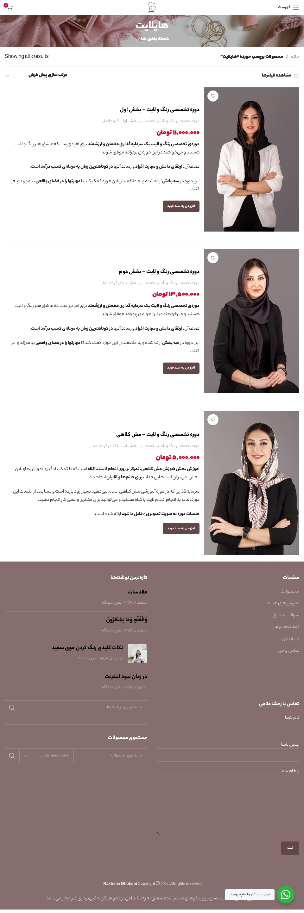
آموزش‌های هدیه (283, 607)
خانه (295, 57)
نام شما (228, 727)
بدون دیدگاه (112, 606)
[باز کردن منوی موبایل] (288, 7)
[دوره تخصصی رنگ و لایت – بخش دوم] (251, 323)
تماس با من (288, 654)
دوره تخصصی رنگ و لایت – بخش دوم (159, 273)
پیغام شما (228, 792)
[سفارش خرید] (36, 76)
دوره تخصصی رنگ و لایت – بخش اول (160, 110)
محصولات (290, 595)
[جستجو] (76, 711)
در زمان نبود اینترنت (126, 680)
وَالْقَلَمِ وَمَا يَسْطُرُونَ (126, 624)
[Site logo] (152, 7)
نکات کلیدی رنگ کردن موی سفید (88, 652)
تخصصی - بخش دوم (137, 285)
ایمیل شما (228, 754)
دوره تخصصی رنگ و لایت (179, 121)
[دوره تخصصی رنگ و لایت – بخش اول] (251, 159)
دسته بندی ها (155, 39)
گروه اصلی (110, 121)
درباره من (290, 642)
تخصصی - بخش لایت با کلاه (132, 450)
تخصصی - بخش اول (138, 121)
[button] (181, 206)
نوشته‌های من (285, 631)
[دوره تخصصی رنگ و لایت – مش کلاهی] (251, 486)
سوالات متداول (285, 619)
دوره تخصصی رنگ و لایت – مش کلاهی (158, 438)
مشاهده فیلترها (276, 76)
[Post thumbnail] (137, 657)
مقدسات (137, 596)
